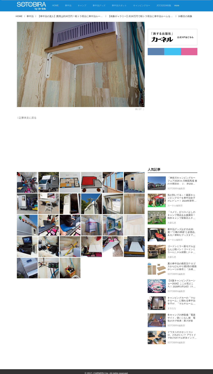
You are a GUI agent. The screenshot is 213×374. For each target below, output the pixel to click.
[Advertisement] (80, 146)
